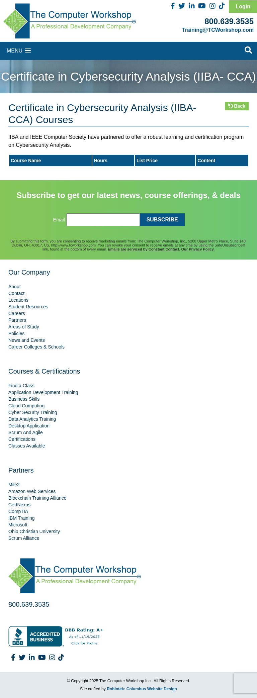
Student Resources (28, 306)
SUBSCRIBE (162, 219)
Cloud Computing (26, 405)
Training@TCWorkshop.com (218, 30)
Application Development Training (43, 392)
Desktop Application (29, 425)
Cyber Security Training (32, 412)
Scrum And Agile (25, 432)
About (14, 286)
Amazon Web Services (32, 491)
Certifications (21, 439)
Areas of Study (23, 326)
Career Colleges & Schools (36, 347)
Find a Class (21, 385)
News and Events (26, 340)
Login (243, 6)
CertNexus (19, 504)
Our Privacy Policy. (198, 249)
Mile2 (13, 484)
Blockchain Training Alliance (37, 498)
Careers (16, 313)
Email (59, 219)
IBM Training (21, 518)
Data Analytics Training (32, 419)
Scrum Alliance (23, 538)
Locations (18, 300)
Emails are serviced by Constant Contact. (144, 249)
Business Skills (23, 399)
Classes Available (26, 445)
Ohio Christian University (34, 531)
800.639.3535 (229, 21)
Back (236, 106)
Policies (16, 333)
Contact (16, 293)
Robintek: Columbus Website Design (142, 689)
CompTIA (18, 511)
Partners (17, 320)
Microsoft (17, 524)
